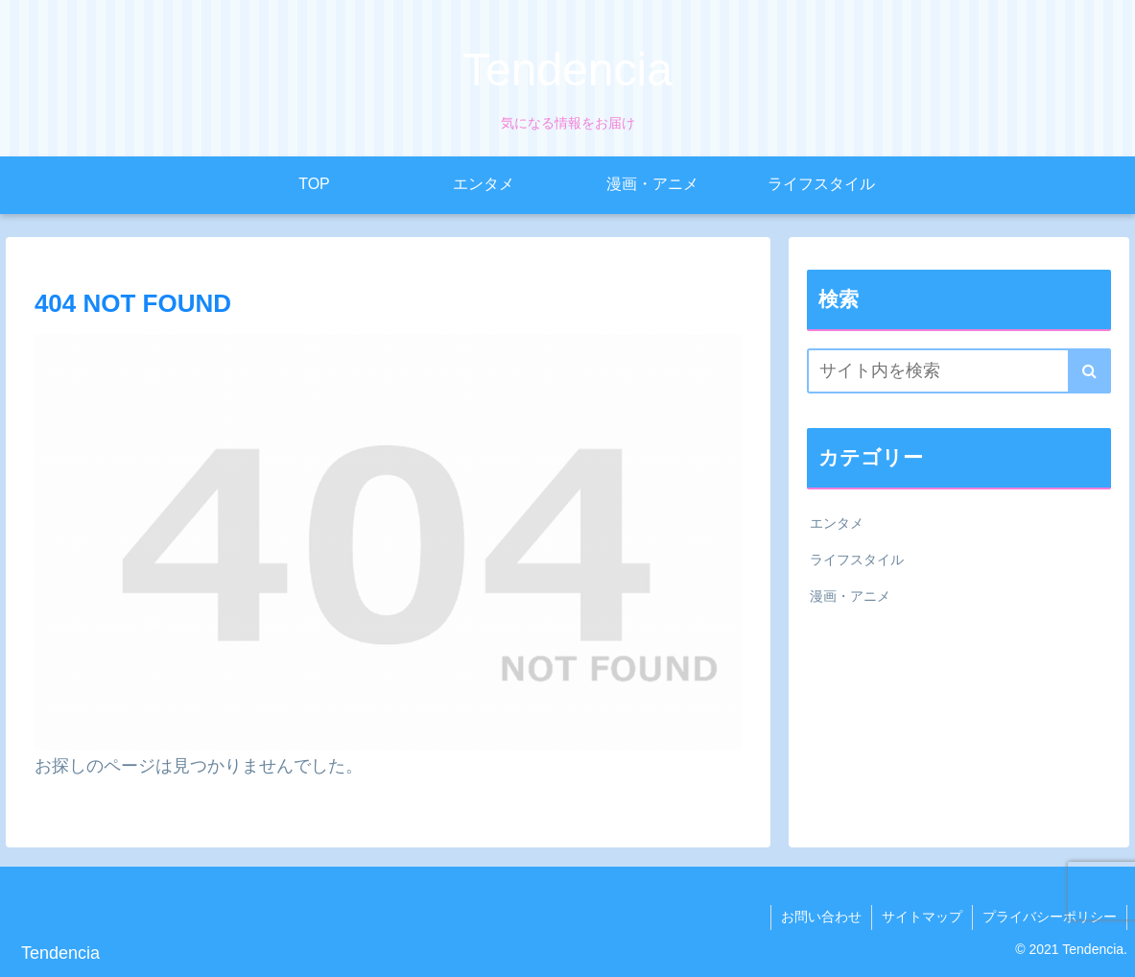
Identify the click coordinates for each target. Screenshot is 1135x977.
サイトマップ (922, 916)
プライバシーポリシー (1049, 916)
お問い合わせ (821, 916)
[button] (1089, 370)
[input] (959, 370)
